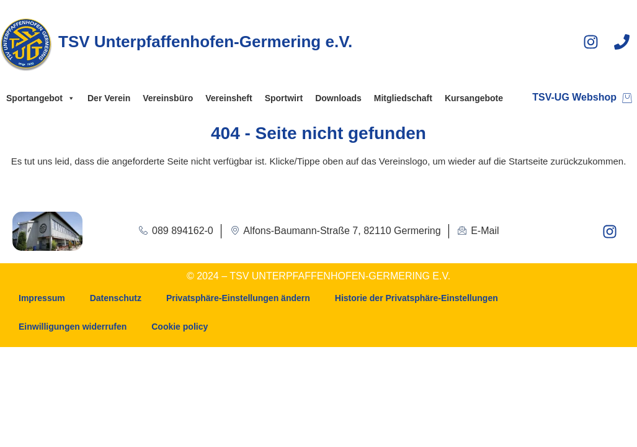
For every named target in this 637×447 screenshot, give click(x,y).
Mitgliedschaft (403, 98)
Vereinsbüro (168, 98)
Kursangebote (474, 98)
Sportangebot (40, 98)
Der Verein (108, 98)
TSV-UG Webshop (574, 97)
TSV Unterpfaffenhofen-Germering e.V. (205, 41)
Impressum (42, 298)
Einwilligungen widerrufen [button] (73, 327)
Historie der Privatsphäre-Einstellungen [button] (416, 298)
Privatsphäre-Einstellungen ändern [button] (238, 298)
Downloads (338, 98)
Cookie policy (179, 327)
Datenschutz (115, 298)
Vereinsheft (228, 98)
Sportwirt (284, 98)
